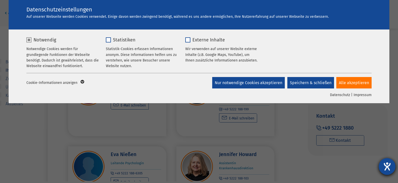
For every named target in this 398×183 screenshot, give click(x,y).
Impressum (363, 95)
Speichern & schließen (310, 82)
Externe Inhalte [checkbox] (208, 40)
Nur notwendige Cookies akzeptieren (248, 82)
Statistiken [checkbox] (124, 40)
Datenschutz (340, 95)
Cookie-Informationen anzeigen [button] (55, 83)
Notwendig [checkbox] (45, 40)
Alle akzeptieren (354, 82)
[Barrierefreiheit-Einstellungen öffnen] (387, 166)
